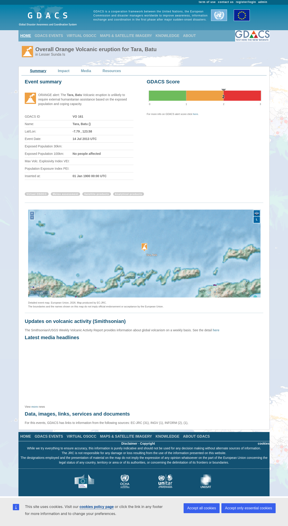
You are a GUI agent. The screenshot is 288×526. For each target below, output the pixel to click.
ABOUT (189, 36)
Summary (38, 71)
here (195, 114)
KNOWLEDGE (168, 36)
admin (262, 2)
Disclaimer (129, 443)
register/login (246, 2)
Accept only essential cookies (248, 508)
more (34, 406)
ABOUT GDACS (196, 436)
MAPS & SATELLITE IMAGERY (126, 36)
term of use (207, 2)
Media (86, 71)
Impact (64, 71)
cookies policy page (96, 507)
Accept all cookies (201, 508)
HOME (25, 36)
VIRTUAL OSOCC (81, 36)
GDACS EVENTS (49, 36)
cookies (264, 443)
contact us (226, 2)
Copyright (147, 443)
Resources (112, 71)
